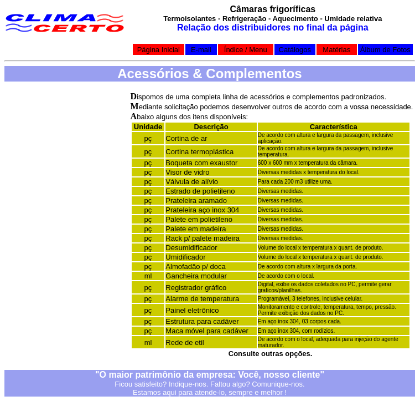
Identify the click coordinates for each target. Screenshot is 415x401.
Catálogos (295, 49)
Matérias (336, 49)
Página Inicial (158, 49)
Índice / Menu (245, 49)
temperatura (219, 299)
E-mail (201, 49)
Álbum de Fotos (385, 49)
